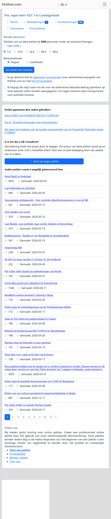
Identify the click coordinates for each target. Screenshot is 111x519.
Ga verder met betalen (19, 70)
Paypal (15, 62)
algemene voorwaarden (47, 77)
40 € (43, 51)
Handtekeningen (69, 22)
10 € (20, 51)
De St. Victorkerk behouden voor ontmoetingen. (31, 122)
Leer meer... (12, 45)
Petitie (12, 22)
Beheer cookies (19, 457)
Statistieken (15, 28)
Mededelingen (35, 22)
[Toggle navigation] (104, 4)
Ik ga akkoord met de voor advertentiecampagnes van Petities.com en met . (54, 79)
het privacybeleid (42, 81)
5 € (9, 51)
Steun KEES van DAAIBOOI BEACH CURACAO (32, 115)
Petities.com (12, 4)
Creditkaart (36, 62)
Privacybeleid (37, 28)
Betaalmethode (13, 58)
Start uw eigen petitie (44, 161)
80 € (55, 51)
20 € (31, 51)
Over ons (15, 461)
